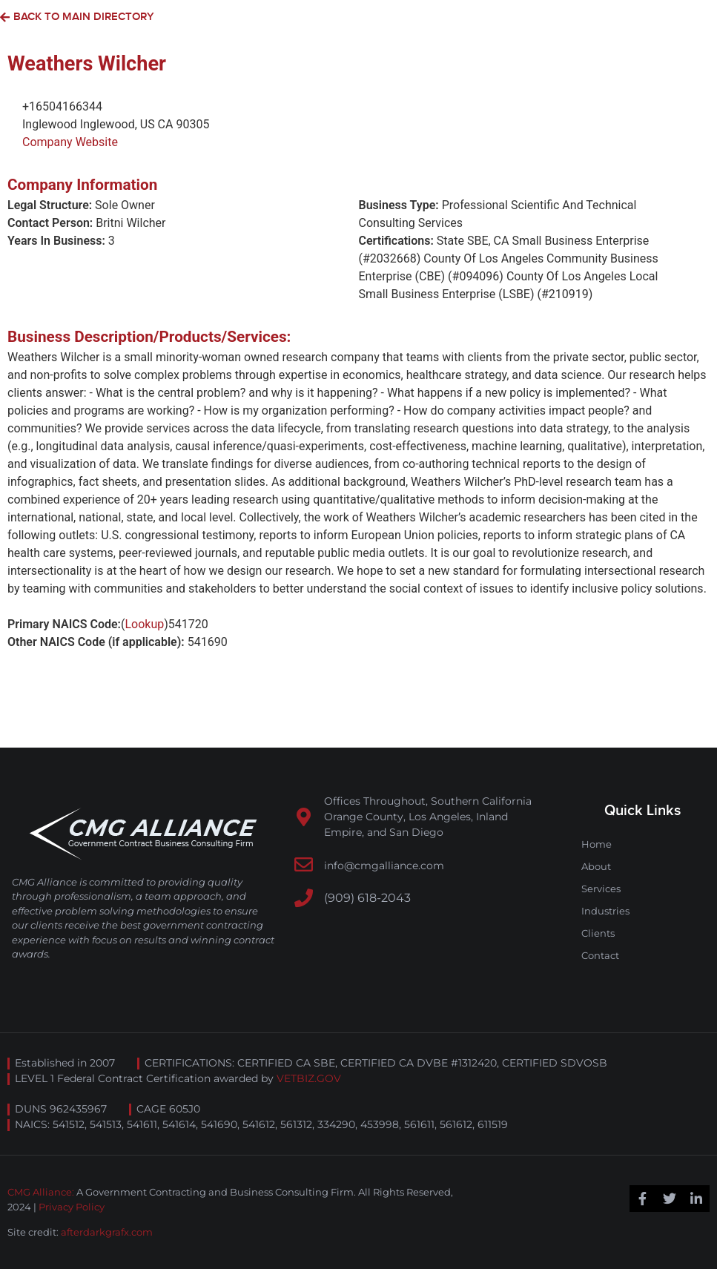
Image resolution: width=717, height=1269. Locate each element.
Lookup (144, 624)
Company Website (70, 142)
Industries (605, 911)
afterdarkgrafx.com (107, 1232)
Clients (598, 933)
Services (601, 888)
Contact (600, 955)
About (596, 866)
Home (596, 844)
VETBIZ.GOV (309, 1078)
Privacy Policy (72, 1207)
